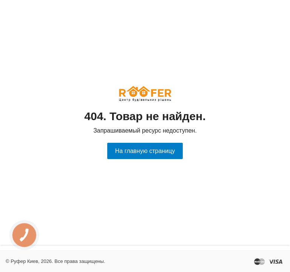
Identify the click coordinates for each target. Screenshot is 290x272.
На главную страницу (145, 151)
